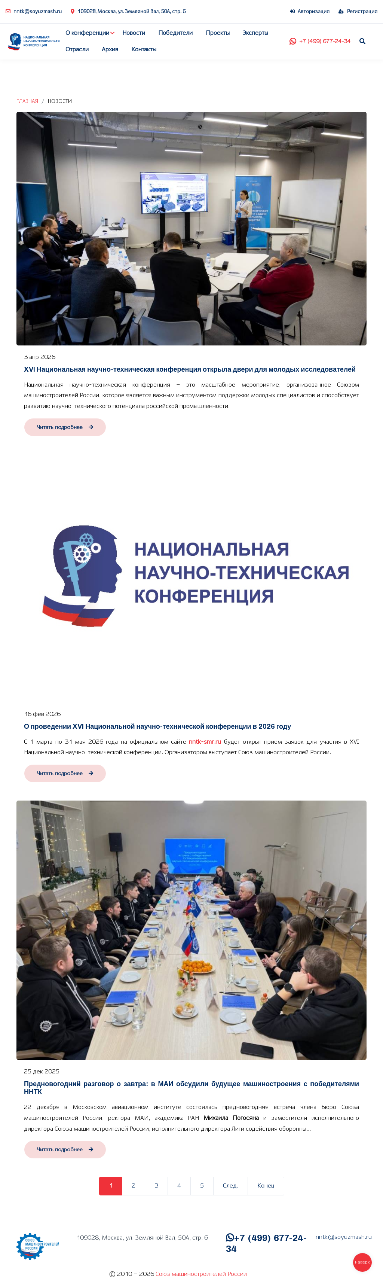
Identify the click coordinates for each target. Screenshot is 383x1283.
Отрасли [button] (77, 49)
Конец (266, 1186)
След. (230, 1186)
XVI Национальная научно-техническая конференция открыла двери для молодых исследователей (190, 369)
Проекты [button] (218, 33)
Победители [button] (175, 33)
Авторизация (310, 11)
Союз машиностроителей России (201, 1274)
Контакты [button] (143, 49)
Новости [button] (133, 33)
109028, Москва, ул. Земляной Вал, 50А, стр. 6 (128, 11)
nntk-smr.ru (205, 742)
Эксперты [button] (255, 33)
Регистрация (357, 11)
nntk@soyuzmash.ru (34, 11)
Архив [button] (110, 49)
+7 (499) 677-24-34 (319, 41)
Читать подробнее (65, 427)
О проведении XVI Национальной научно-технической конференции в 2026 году (157, 726)
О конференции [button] (87, 33)
